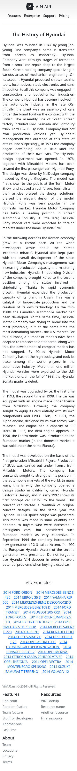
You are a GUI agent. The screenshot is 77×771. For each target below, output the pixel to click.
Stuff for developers (17, 718)
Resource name (53, 706)
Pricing (64, 15)
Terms (7, 762)
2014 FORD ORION (18, 592)
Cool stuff (9, 701)
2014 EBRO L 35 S (27, 597)
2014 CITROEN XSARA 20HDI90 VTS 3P (33, 657)
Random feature (15, 706)
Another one (12, 724)
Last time (9, 730)
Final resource (52, 718)
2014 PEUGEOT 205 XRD (41, 612)
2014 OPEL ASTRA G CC (38, 642)
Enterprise (32, 15)
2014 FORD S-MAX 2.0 (24, 637)
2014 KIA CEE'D (27, 632)
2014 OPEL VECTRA (47, 661)
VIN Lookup (50, 701)
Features (14, 15)
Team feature (12, 712)
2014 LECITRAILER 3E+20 (32, 622)
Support (49, 15)
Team (6, 744)
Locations (9, 750)
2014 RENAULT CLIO (58, 632)
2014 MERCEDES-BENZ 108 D (28, 607)
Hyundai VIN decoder (27, 559)
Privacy (7, 756)
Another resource (54, 712)
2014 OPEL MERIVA (53, 652)
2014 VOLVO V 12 (56, 671)
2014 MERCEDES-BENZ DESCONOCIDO (42, 602)
